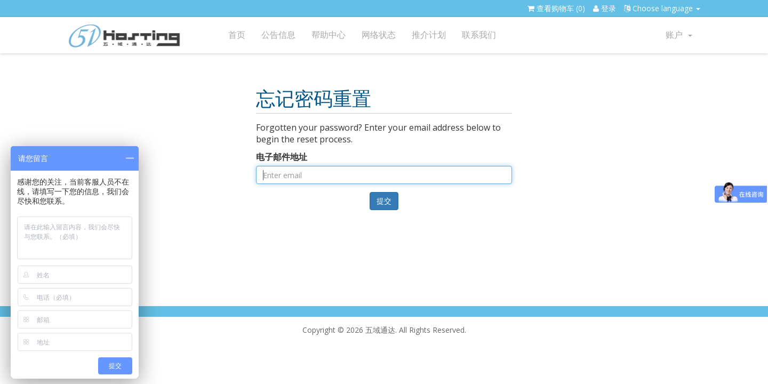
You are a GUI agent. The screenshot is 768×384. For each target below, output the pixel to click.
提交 (384, 201)
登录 (604, 8)
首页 (236, 35)
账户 (679, 35)
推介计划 (429, 35)
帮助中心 (328, 35)
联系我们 (479, 35)
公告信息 (278, 35)
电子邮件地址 (281, 157)
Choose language (662, 8)
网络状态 (379, 35)
